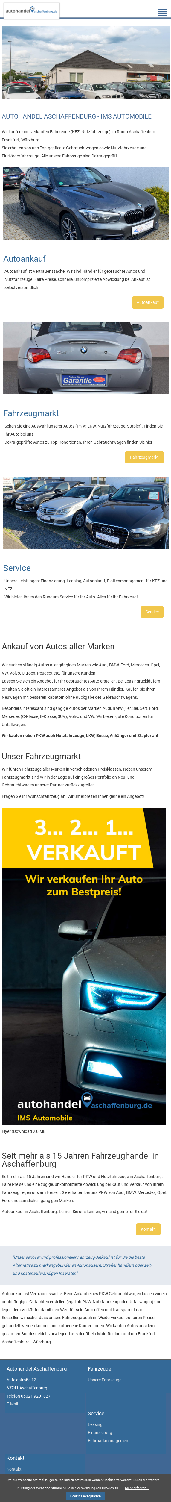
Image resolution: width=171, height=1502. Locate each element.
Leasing (95, 1424)
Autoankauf (148, 302)
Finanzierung (100, 1432)
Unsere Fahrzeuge (104, 1379)
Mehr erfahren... (137, 1488)
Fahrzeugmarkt (144, 457)
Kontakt (148, 1229)
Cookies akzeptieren (85, 1496)
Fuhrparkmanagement (109, 1440)
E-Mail (12, 1403)
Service (152, 612)
